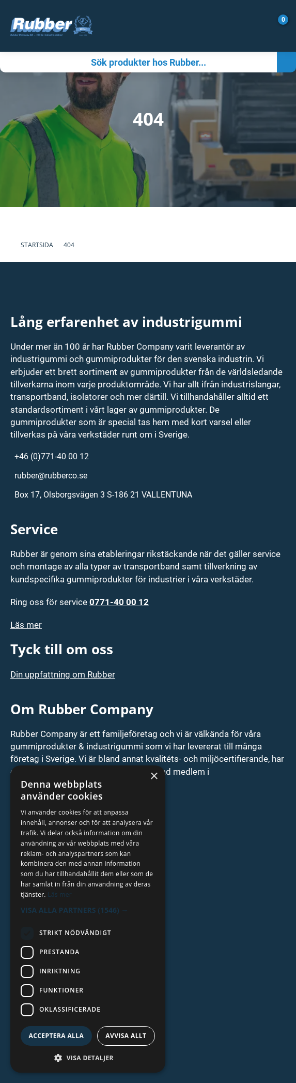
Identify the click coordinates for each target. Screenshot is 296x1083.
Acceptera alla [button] (56, 1035)
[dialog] (87, 919)
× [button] (154, 776)
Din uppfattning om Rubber (62, 674)
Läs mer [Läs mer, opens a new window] (60, 894)
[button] (88, 910)
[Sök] (138, 62)
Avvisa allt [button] (125, 1035)
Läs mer (26, 624)
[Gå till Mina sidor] (262, 26)
